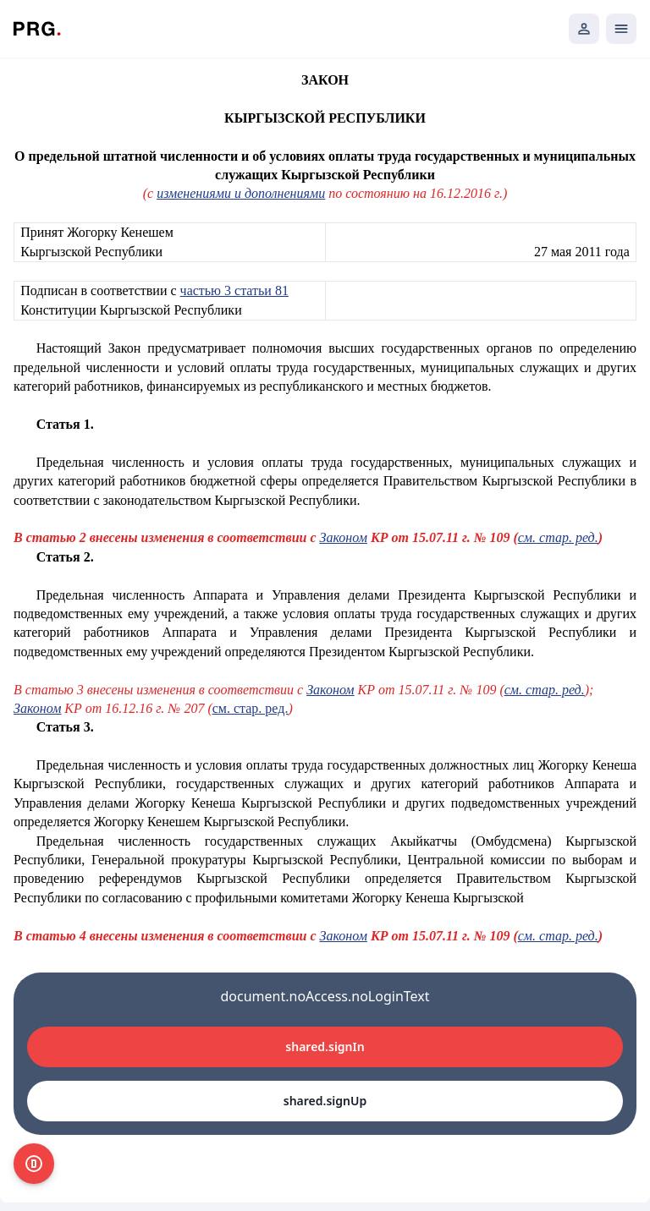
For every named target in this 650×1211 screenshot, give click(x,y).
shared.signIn (324, 1046)
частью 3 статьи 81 (234, 290)
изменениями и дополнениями (241, 193)
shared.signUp (325, 1101)
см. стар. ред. (544, 689)
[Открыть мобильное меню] (621, 29)
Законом (330, 689)
